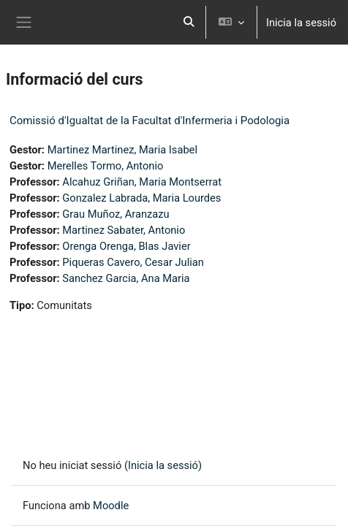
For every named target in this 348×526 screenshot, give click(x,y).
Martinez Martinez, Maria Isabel (122, 149)
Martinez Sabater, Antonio (123, 230)
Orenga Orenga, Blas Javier (126, 246)
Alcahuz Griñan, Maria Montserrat (142, 181)
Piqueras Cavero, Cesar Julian (133, 262)
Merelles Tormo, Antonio (106, 165)
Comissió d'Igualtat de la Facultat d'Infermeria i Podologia (150, 120)
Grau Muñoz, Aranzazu (115, 214)
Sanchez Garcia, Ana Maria (125, 278)
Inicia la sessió (301, 22)
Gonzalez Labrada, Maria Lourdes (141, 198)
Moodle (111, 505)
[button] (188, 22)
